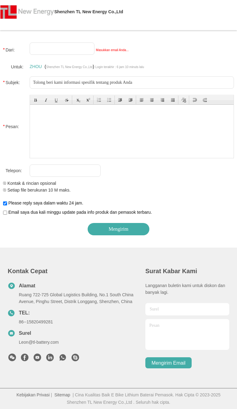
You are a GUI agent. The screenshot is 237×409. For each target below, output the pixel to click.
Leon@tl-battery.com (39, 342)
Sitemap (62, 394)
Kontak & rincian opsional (29, 183)
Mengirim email (168, 363)
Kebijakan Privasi (32, 394)
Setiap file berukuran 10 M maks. (37, 190)
